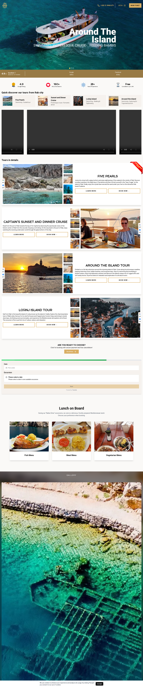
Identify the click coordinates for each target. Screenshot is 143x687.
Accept (99, 684)
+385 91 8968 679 (107, 5)
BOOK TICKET (135, 5)
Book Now (71, 351)
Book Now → (124, 191)
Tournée (74, 390)
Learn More (91, 191)
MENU (122, 5)
